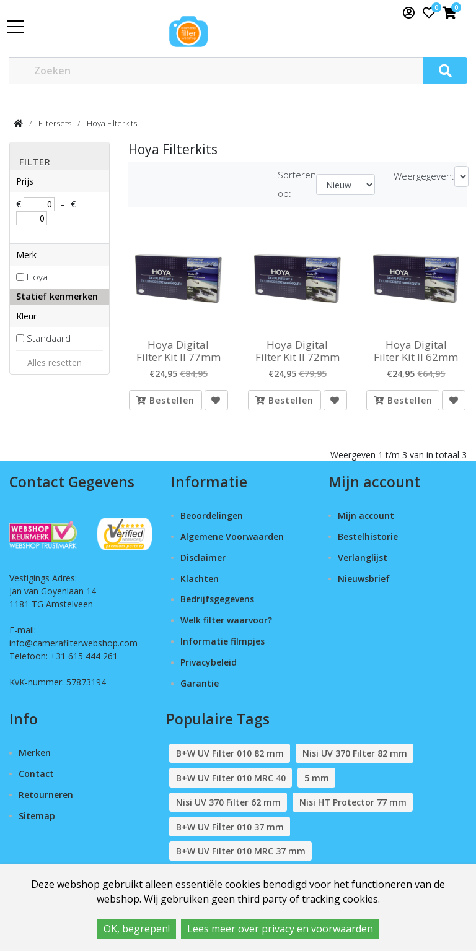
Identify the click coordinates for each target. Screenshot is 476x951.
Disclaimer (203, 557)
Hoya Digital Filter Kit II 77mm (178, 351)
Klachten (199, 578)
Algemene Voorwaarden (232, 536)
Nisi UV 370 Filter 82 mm (354, 753)
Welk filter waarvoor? (226, 620)
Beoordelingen (211, 515)
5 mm (316, 778)
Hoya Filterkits (112, 123)
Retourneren (46, 795)
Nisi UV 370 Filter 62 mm (228, 802)
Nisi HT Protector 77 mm (353, 802)
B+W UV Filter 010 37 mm (230, 827)
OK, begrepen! (137, 929)
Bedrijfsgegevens (217, 599)
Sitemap (37, 816)
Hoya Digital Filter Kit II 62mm (416, 351)
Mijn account (366, 515)
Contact (36, 773)
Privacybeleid (208, 662)
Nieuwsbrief (364, 578)
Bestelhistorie (368, 536)
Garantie (199, 683)
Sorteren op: (297, 183)
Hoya (37, 277)
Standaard (49, 338)
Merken (35, 752)
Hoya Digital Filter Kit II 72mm (297, 351)
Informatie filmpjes (222, 641)
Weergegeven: (424, 176)
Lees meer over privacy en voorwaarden (280, 929)
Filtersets (54, 123)
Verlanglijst (362, 557)
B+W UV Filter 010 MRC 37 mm (241, 851)
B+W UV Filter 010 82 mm (230, 753)
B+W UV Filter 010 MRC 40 (231, 778)
